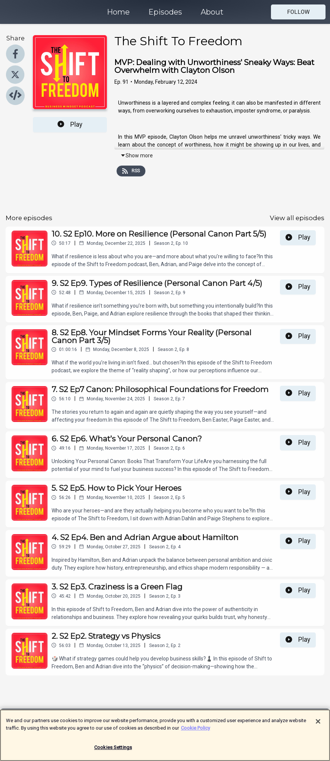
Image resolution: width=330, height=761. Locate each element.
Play (70, 124)
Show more (136, 155)
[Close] (318, 726)
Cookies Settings (113, 753)
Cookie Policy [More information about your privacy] (195, 733)
